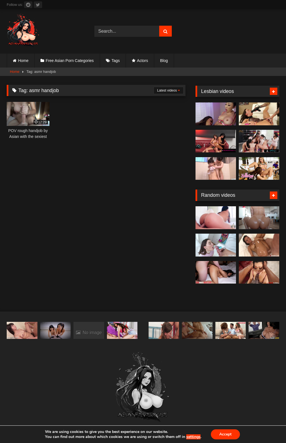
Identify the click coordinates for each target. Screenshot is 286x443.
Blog (164, 60)
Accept (225, 434)
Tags (115, 60)
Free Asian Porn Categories (70, 60)
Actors (142, 60)
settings (193, 436)
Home (23, 60)
